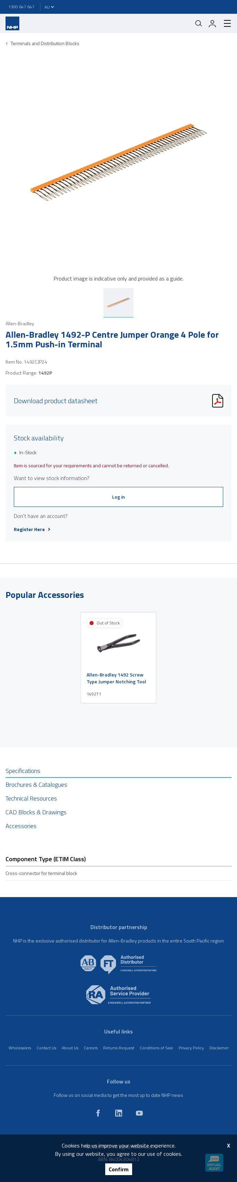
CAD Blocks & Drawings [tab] (36, 812)
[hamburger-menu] (224, 23)
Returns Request (118, 1048)
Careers (91, 1048)
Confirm (119, 1169)
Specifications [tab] (23, 770)
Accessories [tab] (21, 826)
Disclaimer (219, 1048)
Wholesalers (20, 1048)
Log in (118, 496)
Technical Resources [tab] (31, 798)
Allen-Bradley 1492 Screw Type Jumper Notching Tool (116, 678)
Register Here (32, 529)
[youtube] (139, 1113)
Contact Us (46, 1048)
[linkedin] (118, 1113)
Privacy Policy (191, 1048)
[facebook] (98, 1113)
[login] (212, 23)
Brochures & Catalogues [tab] (36, 784)
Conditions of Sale (156, 1048)
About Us (70, 1048)
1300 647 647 (21, 6)
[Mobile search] (198, 23)
